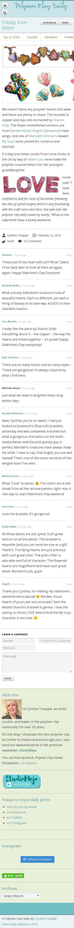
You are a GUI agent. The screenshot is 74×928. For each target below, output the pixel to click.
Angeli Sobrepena (45, 130)
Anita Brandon (11, 285)
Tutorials (32, 37)
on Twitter (14, 817)
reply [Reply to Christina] (69, 506)
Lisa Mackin (9, 321)
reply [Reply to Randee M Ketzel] (69, 413)
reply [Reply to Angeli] (69, 583)
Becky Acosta (10, 476)
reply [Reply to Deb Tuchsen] (69, 357)
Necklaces (51, 37)
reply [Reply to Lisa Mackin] (69, 321)
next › (66, 22)
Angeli (6, 584)
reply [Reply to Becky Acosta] (69, 476)
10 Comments (29, 241)
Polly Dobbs (9, 526)
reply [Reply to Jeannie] (69, 254)
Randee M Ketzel (12, 413)
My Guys (8, 141)
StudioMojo (27, 750)
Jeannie (6, 255)
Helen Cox (35, 159)
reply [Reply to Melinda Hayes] (69, 388)
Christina (8, 506)
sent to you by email (22, 807)
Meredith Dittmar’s (43, 136)
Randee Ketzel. (21, 130)
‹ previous (49, 22)
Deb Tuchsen (10, 357)
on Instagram (17, 823)
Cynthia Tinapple (15, 235)
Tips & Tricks (11, 37)
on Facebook (16, 812)
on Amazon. (29, 763)
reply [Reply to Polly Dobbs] (69, 526)
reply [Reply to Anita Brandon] (69, 285)
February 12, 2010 (46, 235)
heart (10, 241)
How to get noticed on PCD (20, 924)
